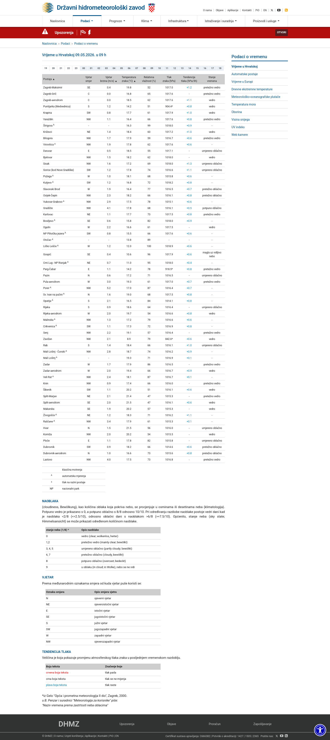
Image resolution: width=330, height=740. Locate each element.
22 (68, 68)
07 (136, 68)
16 (205, 68)
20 (53, 68)
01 (91, 68)
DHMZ (69, 724)
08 (144, 68)
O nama (207, 10)
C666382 (205, 736)
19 (45, 68)
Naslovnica (57, 21)
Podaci (87, 21)
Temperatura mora (244, 104)
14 (189, 68)
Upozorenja (64, 33)
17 (212, 68)
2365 (256, 736)
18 (220, 68)
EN (265, 10)
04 (114, 68)
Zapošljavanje (262, 724)
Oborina (237, 112)
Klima (146, 21)
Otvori (281, 32)
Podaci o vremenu (86, 43)
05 (121, 68)
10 (159, 68)
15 (197, 68)
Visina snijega (241, 119)
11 (167, 68)
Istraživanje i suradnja (221, 21)
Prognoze (117, 21)
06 (129, 68)
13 (182, 68)
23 (76, 68)
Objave (219, 10)
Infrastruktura (178, 21)
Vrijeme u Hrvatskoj (245, 66)
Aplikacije (233, 10)
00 (83, 68)
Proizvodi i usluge (266, 21)
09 (151, 68)
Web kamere (240, 134)
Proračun (215, 724)
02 (98, 68)
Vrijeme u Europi (242, 81)
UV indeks (238, 127)
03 (106, 68)
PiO (257, 10)
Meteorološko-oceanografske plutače (256, 96)
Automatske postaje (245, 74)
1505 (248, 736)
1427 (240, 736)
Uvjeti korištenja (74, 736)
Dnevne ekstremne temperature (252, 89)
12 (174, 68)
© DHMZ (47, 736)
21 (61, 68)
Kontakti (246, 10)
